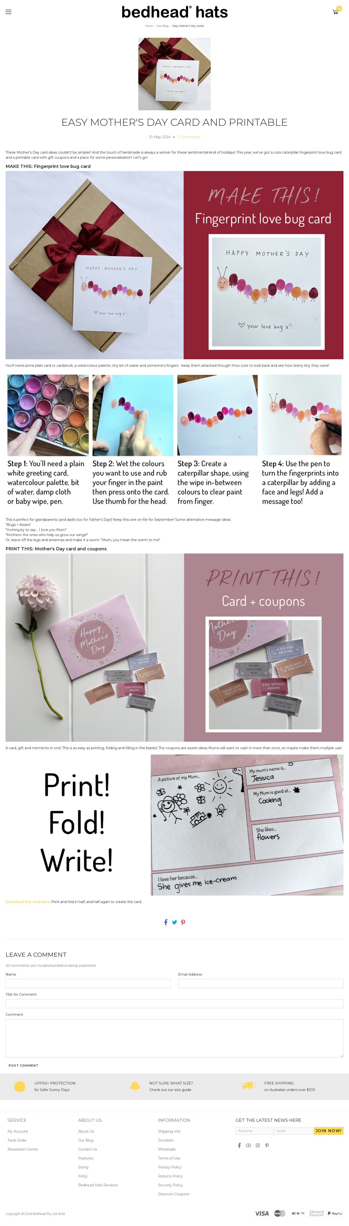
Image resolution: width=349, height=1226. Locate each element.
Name (11, 974)
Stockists (165, 1140)
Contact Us (87, 1149)
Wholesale (167, 1149)
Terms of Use (169, 1158)
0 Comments (188, 137)
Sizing (83, 1167)
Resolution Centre (22, 1149)
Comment (14, 1014)
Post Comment (23, 1065)
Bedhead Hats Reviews (98, 1185)
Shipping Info (169, 1131)
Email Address (190, 974)
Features (85, 1158)
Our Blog (85, 1140)
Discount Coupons (173, 1194)
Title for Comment (21, 994)
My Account (17, 1131)
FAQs (82, 1176)
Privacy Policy (169, 1167)
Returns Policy (170, 1176)
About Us (86, 1131)
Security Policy (170, 1185)
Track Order (17, 1140)
